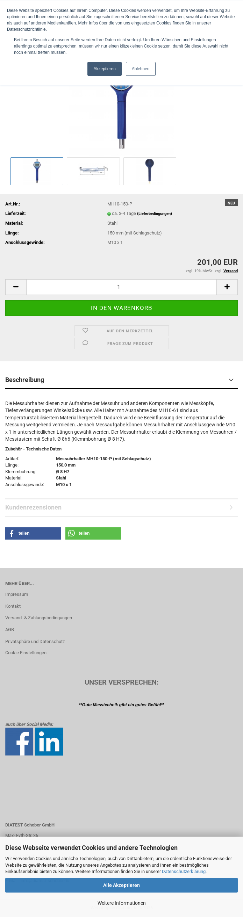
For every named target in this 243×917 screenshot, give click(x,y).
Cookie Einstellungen (26, 652)
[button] (15, 287)
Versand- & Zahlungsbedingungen (38, 617)
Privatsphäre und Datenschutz (35, 641)
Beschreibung (24, 379)
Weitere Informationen (122, 903)
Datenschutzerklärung (184, 871)
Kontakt (13, 606)
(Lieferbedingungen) (154, 213)
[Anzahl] (121, 287)
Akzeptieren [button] (104, 68)
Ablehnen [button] (141, 68)
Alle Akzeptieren (121, 885)
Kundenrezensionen (33, 507)
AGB (9, 629)
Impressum (16, 594)
